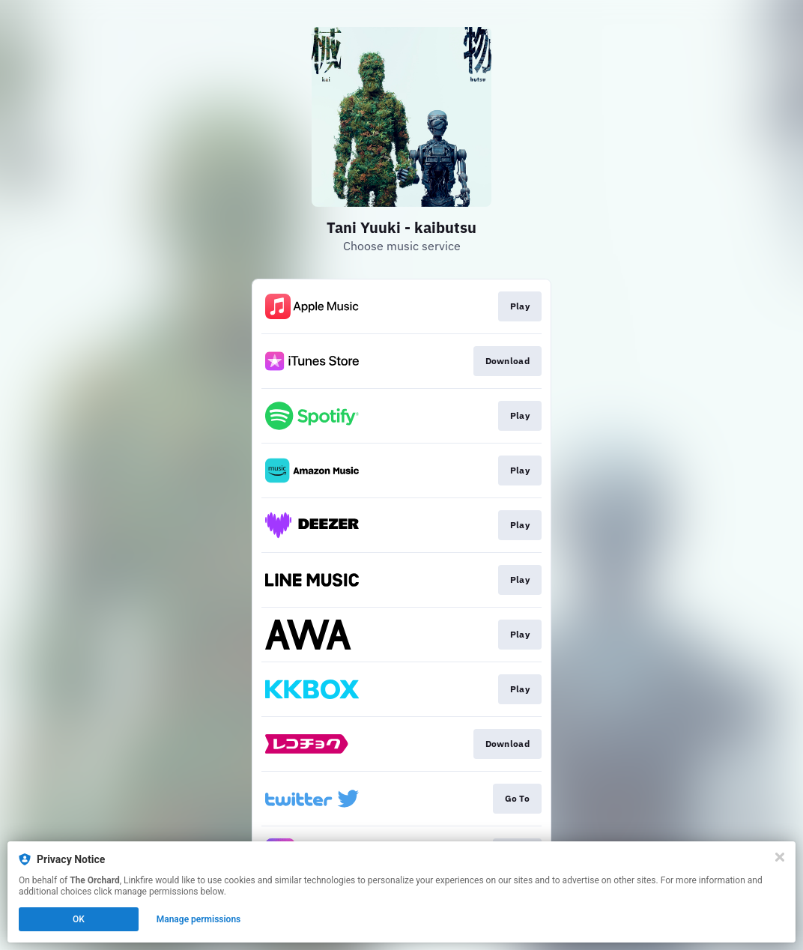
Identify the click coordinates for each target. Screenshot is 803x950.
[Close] (780, 857)
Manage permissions (199, 919)
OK (79, 919)
